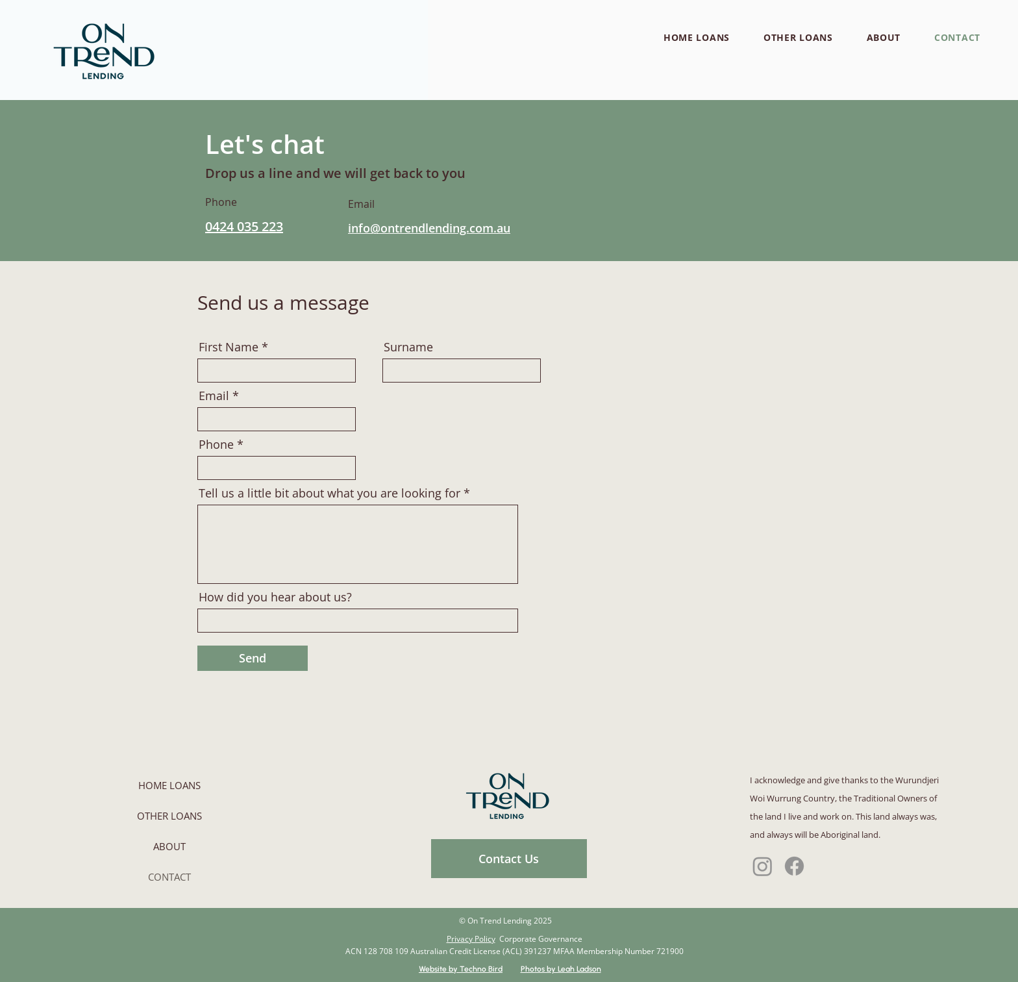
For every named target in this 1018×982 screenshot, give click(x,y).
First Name (228, 347)
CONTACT (169, 876)
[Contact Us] (509, 858)
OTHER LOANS (169, 815)
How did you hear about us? (275, 597)
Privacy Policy (471, 938)
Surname (408, 347)
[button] (696, 37)
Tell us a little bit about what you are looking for (329, 493)
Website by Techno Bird (461, 969)
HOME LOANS (169, 785)
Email (214, 395)
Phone (216, 444)
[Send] (252, 658)
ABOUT (169, 846)
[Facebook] (794, 866)
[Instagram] (762, 866)
